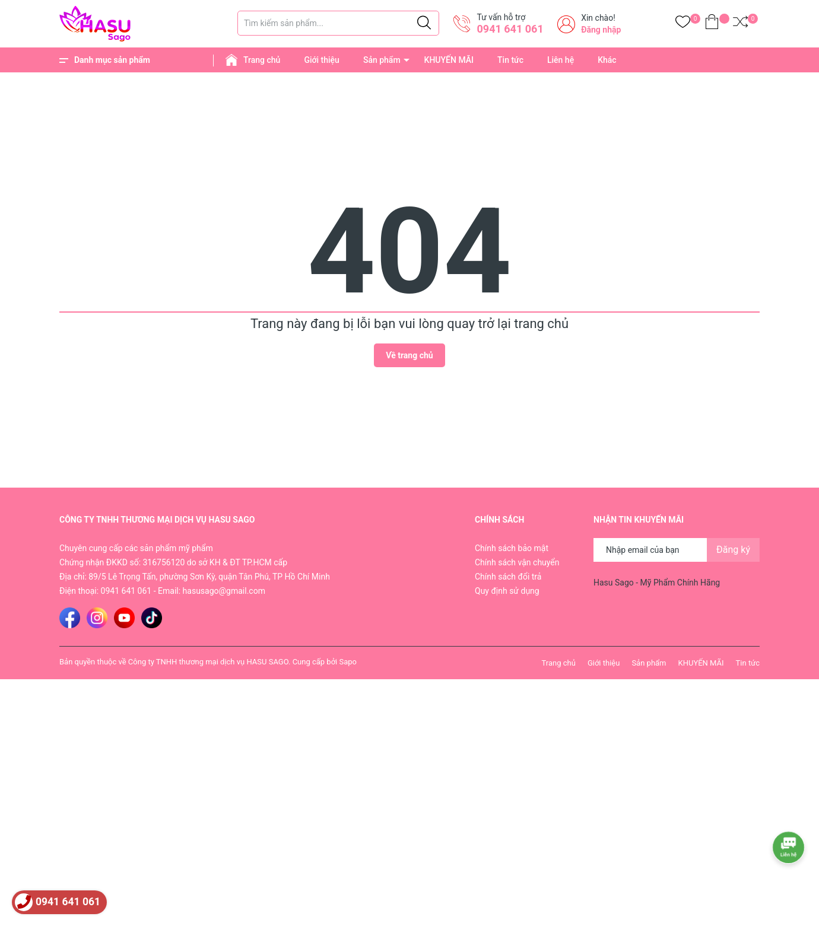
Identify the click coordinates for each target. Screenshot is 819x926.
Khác (607, 60)
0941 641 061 (510, 29)
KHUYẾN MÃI (449, 60)
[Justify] (424, 23)
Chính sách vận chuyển (517, 562)
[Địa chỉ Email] (676, 550)
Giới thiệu (321, 60)
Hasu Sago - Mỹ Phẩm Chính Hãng (656, 582)
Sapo (348, 661)
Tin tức (510, 60)
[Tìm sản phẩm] (338, 23)
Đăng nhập (601, 29)
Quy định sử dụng (507, 591)
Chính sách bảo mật (511, 548)
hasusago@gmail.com (224, 591)
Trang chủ (261, 60)
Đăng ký (733, 549)
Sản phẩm (382, 60)
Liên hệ (560, 60)
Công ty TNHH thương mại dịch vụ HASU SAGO (208, 661)
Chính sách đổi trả (508, 576)
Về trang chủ (409, 355)
